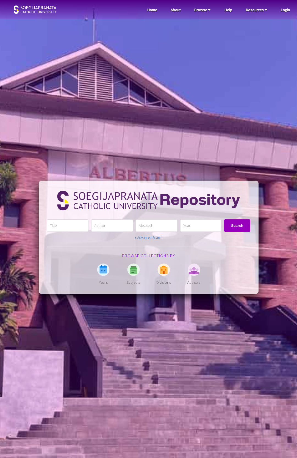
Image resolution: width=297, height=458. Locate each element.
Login (285, 9)
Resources (256, 9)
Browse (202, 9)
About (176, 9)
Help (228, 9)
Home (152, 9)
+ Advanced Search (148, 237)
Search (237, 226)
